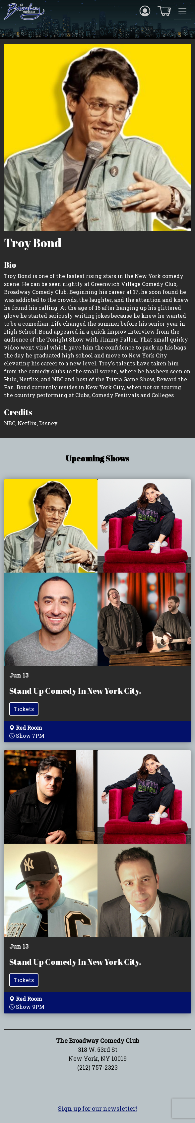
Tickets (24, 708)
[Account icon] (145, 10)
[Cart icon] (164, 10)
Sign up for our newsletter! (97, 1108)
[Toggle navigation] (182, 11)
